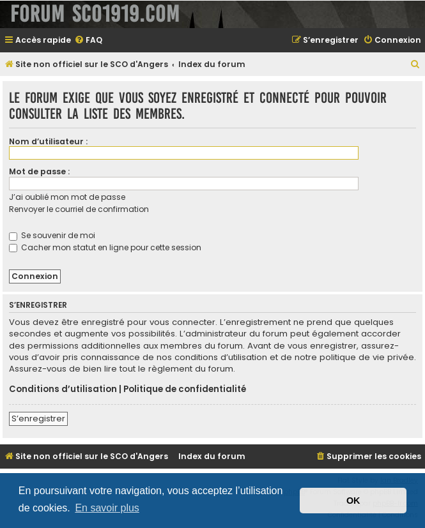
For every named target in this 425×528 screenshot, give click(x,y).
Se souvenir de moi (52, 235)
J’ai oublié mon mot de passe (67, 197)
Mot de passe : (39, 171)
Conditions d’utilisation (63, 389)
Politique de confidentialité (184, 389)
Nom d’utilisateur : (48, 141)
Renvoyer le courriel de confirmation (79, 209)
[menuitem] (88, 40)
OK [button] (353, 500)
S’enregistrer (38, 418)
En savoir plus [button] (107, 507)
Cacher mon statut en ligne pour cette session (105, 247)
